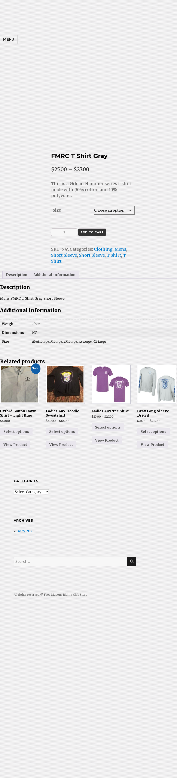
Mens (120, 249)
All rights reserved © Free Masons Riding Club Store (50, 595)
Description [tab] (16, 275)
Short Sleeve (64, 255)
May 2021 (26, 531)
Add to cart (92, 232)
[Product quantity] (64, 232)
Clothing (103, 249)
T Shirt (114, 255)
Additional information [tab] (54, 275)
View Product (15, 444)
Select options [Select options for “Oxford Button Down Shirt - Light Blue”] (16, 431)
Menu (8, 39)
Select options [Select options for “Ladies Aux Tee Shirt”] (108, 427)
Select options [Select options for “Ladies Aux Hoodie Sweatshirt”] (62, 431)
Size (57, 210)
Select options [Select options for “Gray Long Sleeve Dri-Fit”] (153, 431)
